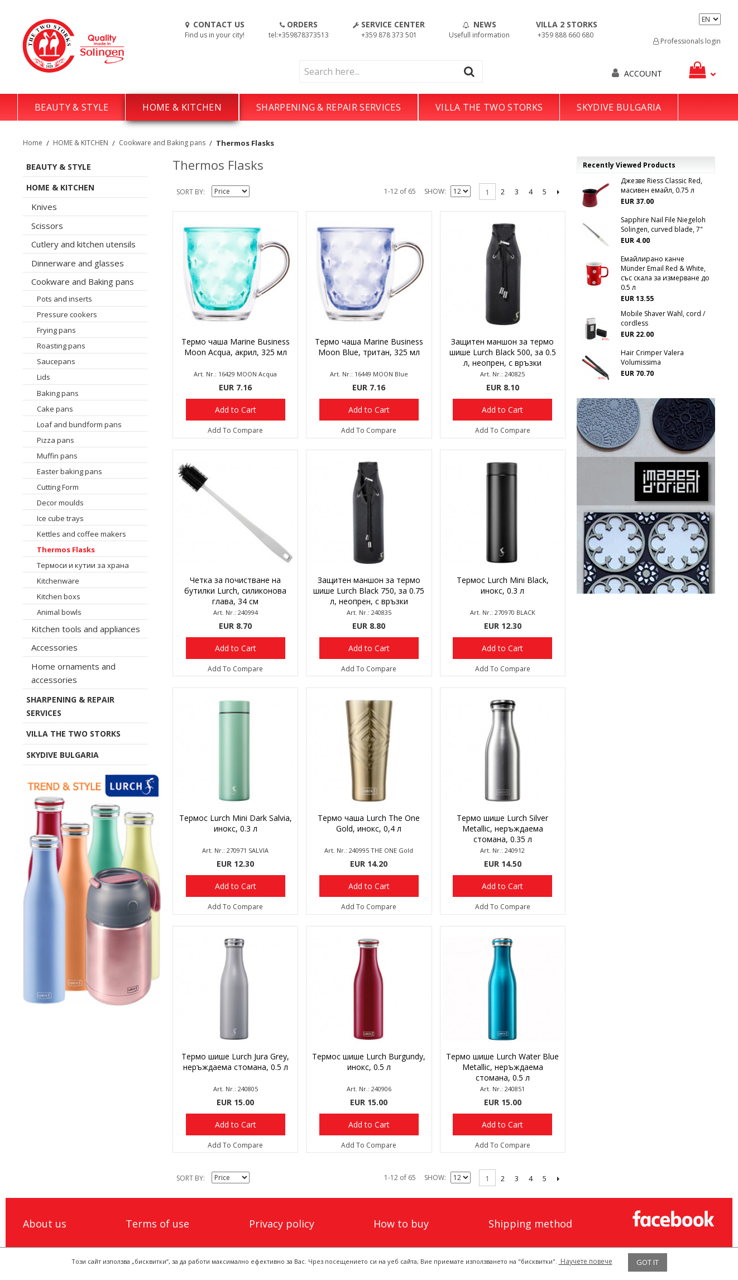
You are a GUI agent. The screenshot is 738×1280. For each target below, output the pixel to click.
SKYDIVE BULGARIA (619, 107)
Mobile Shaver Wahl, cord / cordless (663, 318)
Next (559, 191)
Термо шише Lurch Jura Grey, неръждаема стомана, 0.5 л (235, 1061)
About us (44, 1223)
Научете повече (585, 1261)
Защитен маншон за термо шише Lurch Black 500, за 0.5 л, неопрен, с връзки (502, 352)
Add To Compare (235, 430)
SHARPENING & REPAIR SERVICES (328, 107)
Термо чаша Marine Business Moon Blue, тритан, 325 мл (369, 346)
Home (32, 142)
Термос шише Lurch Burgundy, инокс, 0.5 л (368, 1061)
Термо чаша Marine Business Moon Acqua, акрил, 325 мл (235, 346)
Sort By (189, 192)
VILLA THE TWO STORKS (489, 107)
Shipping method (530, 1223)
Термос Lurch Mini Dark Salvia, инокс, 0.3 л (235, 823)
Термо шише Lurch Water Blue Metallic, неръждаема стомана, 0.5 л (502, 1067)
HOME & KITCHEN (181, 107)
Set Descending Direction (259, 192)
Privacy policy (281, 1223)
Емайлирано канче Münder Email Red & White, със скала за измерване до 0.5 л (665, 273)
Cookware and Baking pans (162, 142)
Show (434, 191)
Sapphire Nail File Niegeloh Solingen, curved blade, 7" (663, 224)
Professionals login (687, 41)
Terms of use (157, 1223)
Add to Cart (235, 409)
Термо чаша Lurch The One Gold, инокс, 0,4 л (369, 823)
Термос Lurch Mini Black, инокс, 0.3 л (503, 585)
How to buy (401, 1223)
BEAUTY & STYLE (71, 107)
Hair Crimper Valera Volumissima (652, 357)
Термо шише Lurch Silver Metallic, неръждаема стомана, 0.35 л (502, 828)
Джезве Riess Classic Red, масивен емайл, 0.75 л (661, 185)
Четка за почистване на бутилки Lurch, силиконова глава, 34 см (235, 590)
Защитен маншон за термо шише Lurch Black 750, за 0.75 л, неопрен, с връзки (368, 590)
